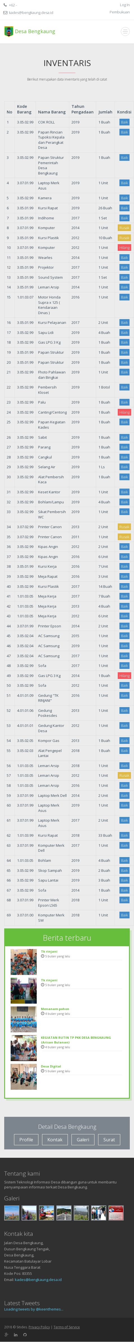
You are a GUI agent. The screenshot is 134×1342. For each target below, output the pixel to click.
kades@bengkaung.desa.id (38, 1279)
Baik (124, 122)
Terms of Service (67, 1327)
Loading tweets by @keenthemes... (33, 1309)
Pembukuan (120, 11)
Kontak (55, 1140)
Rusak (124, 227)
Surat (109, 1140)
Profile (26, 1140)
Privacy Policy (39, 1327)
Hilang (124, 247)
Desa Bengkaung (29, 31)
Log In (125, 4)
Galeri (83, 1140)
